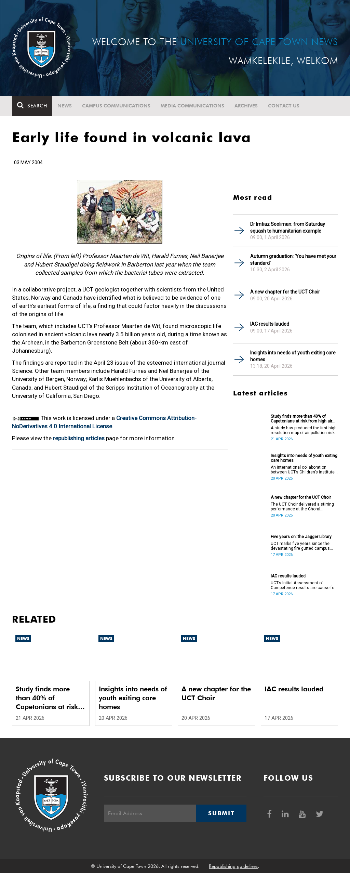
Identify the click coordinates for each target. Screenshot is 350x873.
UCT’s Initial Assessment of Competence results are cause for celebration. (303, 585)
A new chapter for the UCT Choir (285, 292)
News (64, 105)
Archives (246, 105)
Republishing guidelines (233, 866)
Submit (221, 813)
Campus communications (116, 105)
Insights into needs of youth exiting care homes (293, 356)
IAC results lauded (269, 324)
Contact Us (283, 105)
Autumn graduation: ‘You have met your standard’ (293, 259)
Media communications (192, 105)
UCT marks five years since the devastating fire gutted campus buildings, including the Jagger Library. (300, 546)
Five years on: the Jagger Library (301, 536)
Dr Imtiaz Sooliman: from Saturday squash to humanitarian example (287, 227)
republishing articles (79, 438)
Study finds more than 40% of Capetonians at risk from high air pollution (301, 419)
